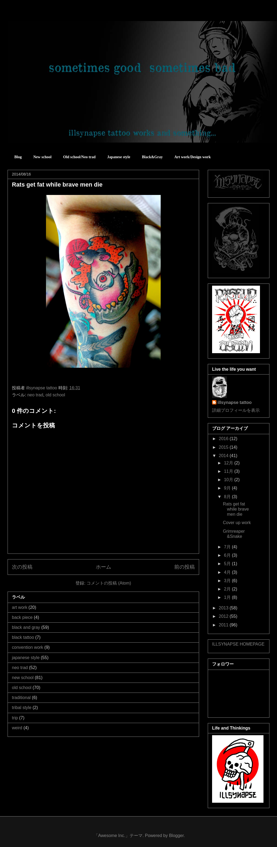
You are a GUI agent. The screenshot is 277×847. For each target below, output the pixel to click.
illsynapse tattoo (234, 402)
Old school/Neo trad (79, 157)
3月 (228, 580)
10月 (229, 479)
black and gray (26, 627)
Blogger (176, 835)
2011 (224, 625)
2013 (224, 608)
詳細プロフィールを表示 (236, 410)
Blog (18, 157)
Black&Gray (152, 157)
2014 (224, 455)
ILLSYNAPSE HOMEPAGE (238, 644)
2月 (228, 589)
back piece (22, 617)
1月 (228, 597)
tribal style (21, 707)
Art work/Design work (192, 157)
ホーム (103, 567)
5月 (228, 563)
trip (15, 718)
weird (17, 727)
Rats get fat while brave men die (236, 509)
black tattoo (23, 637)
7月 (228, 547)
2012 (224, 616)
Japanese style (118, 157)
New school (42, 157)
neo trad (35, 395)
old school (55, 395)
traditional (21, 697)
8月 (228, 496)
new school (23, 677)
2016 (224, 438)
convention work (27, 647)
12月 (229, 463)
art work (19, 607)
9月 (228, 488)
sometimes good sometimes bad (32, 16)
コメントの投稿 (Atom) (109, 583)
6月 (228, 555)
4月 (228, 572)
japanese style (25, 657)
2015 (224, 447)
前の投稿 (184, 567)
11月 (229, 471)
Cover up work (237, 522)
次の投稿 (22, 567)
